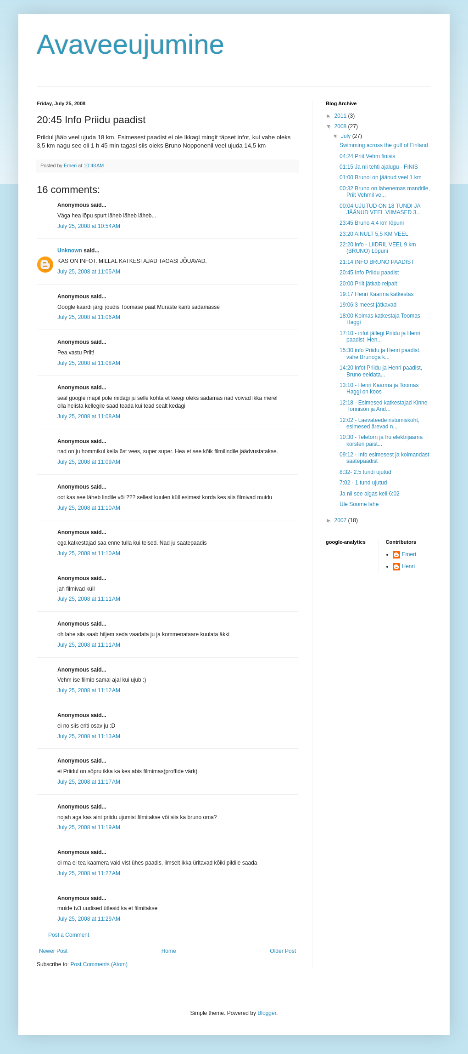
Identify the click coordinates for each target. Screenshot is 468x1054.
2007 (341, 520)
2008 (341, 126)
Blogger (266, 1013)
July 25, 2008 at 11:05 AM (88, 271)
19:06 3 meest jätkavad (368, 305)
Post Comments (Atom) (99, 964)
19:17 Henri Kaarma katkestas (376, 294)
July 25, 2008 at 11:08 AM (88, 363)
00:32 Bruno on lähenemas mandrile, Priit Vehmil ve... (385, 191)
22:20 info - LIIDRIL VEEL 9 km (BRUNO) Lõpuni (378, 247)
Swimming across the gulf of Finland (384, 145)
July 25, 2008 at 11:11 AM (88, 599)
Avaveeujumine (130, 44)
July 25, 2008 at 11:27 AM (88, 873)
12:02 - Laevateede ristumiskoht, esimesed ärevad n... (379, 423)
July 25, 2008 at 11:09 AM (88, 462)
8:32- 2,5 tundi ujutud (365, 472)
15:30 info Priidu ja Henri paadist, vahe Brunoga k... (380, 353)
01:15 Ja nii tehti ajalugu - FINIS (379, 167)
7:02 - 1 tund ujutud (363, 482)
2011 (341, 116)
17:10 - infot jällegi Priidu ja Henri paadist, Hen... (380, 336)
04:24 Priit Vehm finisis (367, 156)
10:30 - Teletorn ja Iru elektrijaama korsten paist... (381, 440)
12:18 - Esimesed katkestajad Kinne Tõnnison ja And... (383, 405)
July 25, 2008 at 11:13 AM (88, 736)
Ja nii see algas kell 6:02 (370, 493)
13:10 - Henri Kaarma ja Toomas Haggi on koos (379, 388)
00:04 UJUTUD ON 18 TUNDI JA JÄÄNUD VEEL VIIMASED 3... (380, 209)
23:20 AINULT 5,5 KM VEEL (374, 234)
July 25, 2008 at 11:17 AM (88, 782)
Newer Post (53, 951)
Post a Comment (68, 935)
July (346, 136)
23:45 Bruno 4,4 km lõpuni (372, 223)
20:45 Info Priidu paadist (369, 272)
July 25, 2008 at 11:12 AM (88, 690)
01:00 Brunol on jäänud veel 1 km (381, 177)
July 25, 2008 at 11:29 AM (88, 919)
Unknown (69, 250)
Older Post (283, 951)
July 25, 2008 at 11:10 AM (88, 508)
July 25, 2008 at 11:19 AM (88, 827)
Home (169, 951)
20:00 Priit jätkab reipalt (368, 283)
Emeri (409, 554)
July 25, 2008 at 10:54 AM (88, 226)
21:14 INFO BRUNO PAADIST (377, 262)
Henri (408, 566)
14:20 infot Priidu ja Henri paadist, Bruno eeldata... (381, 371)
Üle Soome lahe (359, 504)
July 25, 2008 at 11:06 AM (88, 317)
